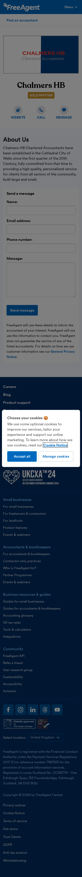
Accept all (22, 456)
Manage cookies (56, 456)
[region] (41, 438)
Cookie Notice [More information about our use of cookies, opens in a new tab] (55, 445)
